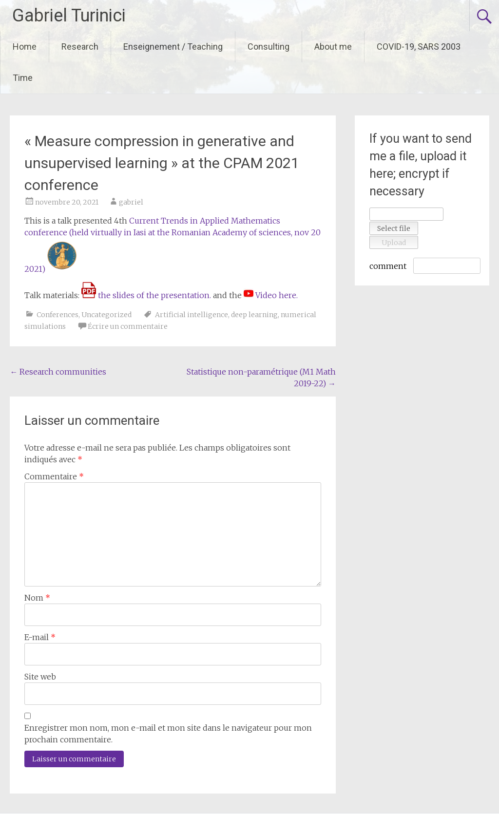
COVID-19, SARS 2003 (419, 46)
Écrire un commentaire (128, 326)
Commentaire (54, 476)
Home (25, 46)
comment (387, 266)
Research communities (58, 372)
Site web (40, 677)
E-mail (40, 637)
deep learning (254, 314)
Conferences (57, 314)
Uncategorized (106, 314)
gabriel (131, 202)
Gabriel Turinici (69, 15)
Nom (37, 598)
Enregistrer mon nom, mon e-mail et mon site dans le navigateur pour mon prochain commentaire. (168, 733)
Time (23, 78)
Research (79, 46)
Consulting (268, 46)
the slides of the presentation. (146, 295)
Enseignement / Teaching (173, 46)
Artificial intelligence (191, 314)
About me (333, 46)
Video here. (276, 295)
